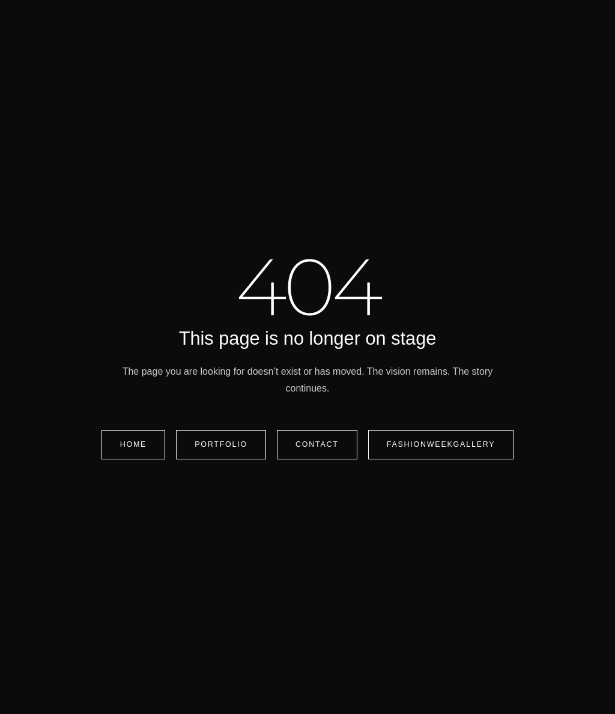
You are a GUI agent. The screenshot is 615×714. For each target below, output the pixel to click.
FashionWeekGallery (441, 444)
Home (133, 444)
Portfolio (221, 444)
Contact (317, 444)
